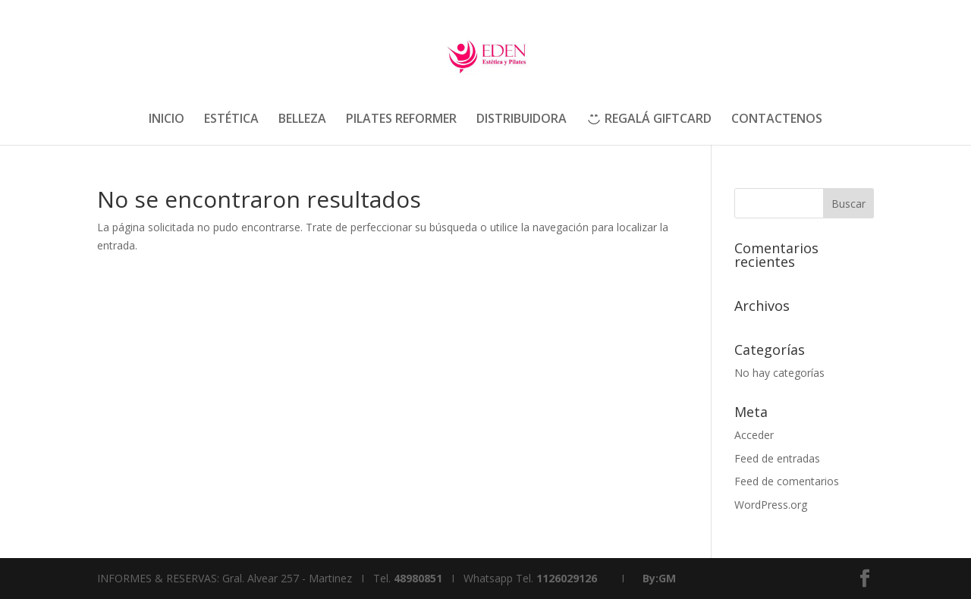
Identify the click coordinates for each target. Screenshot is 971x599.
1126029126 (566, 578)
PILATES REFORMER (401, 120)
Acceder (754, 435)
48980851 (418, 578)
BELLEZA (302, 120)
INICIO (166, 120)
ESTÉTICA (231, 120)
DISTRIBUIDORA (521, 120)
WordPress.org (770, 504)
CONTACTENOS (776, 120)
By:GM (659, 578)
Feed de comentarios (786, 481)
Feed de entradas (777, 458)
